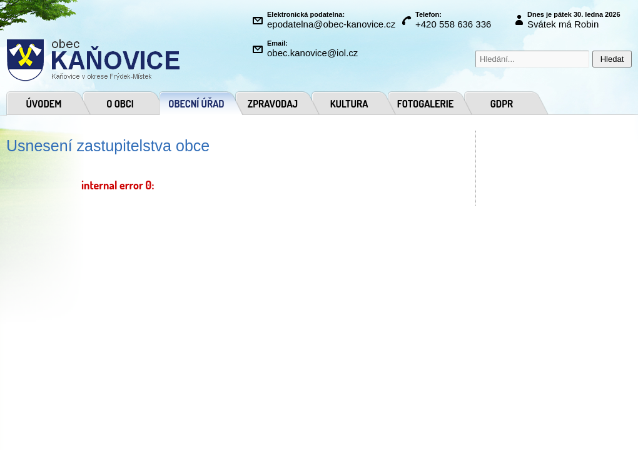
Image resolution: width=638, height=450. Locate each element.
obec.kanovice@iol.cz (312, 53)
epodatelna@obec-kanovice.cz (331, 24)
